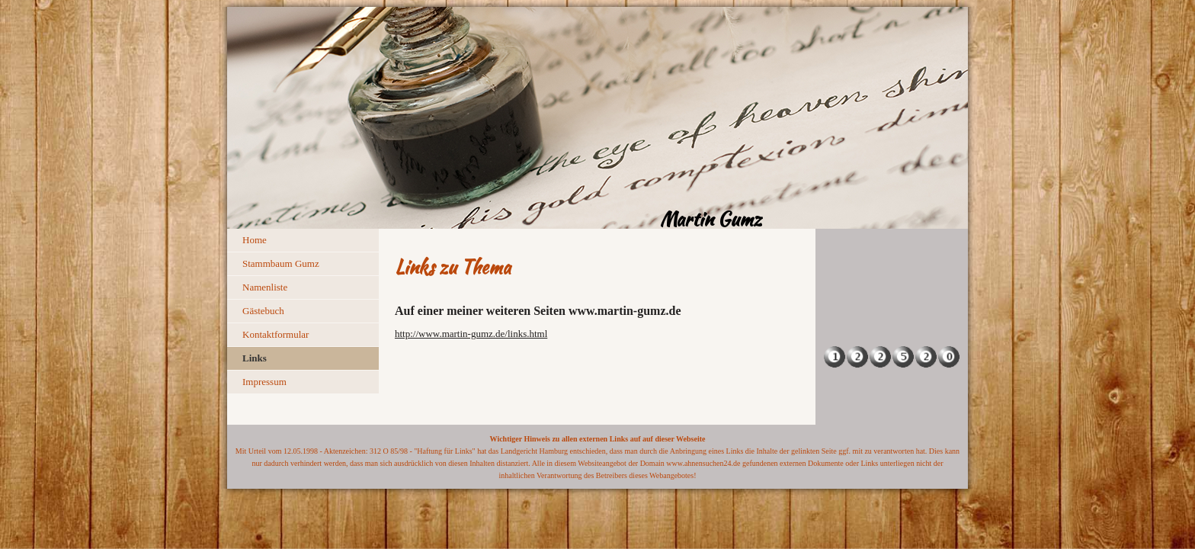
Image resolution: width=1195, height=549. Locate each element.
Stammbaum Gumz (280, 263)
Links (254, 358)
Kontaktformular (275, 334)
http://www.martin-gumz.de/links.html (471, 333)
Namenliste (264, 287)
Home (254, 240)
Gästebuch (263, 310)
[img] (597, 118)
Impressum (264, 381)
